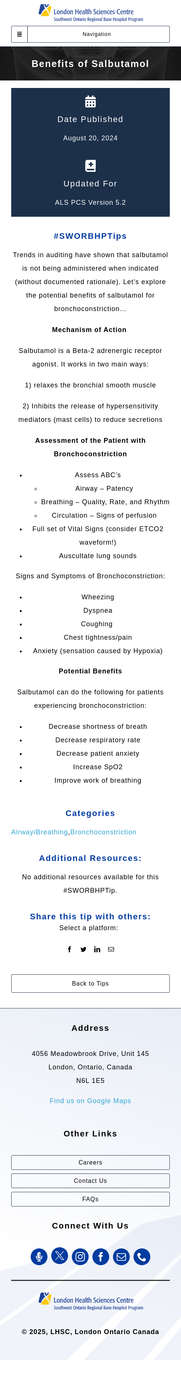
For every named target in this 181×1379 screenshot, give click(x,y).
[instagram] (80, 1256)
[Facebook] (70, 950)
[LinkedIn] (97, 950)
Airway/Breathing (39, 832)
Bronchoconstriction (103, 832)
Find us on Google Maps (90, 1101)
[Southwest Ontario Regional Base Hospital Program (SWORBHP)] (90, 1292)
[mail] (121, 1256)
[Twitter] (83, 950)
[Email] (111, 950)
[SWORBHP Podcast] (39, 1256)
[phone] (142, 1256)
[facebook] (100, 1256)
